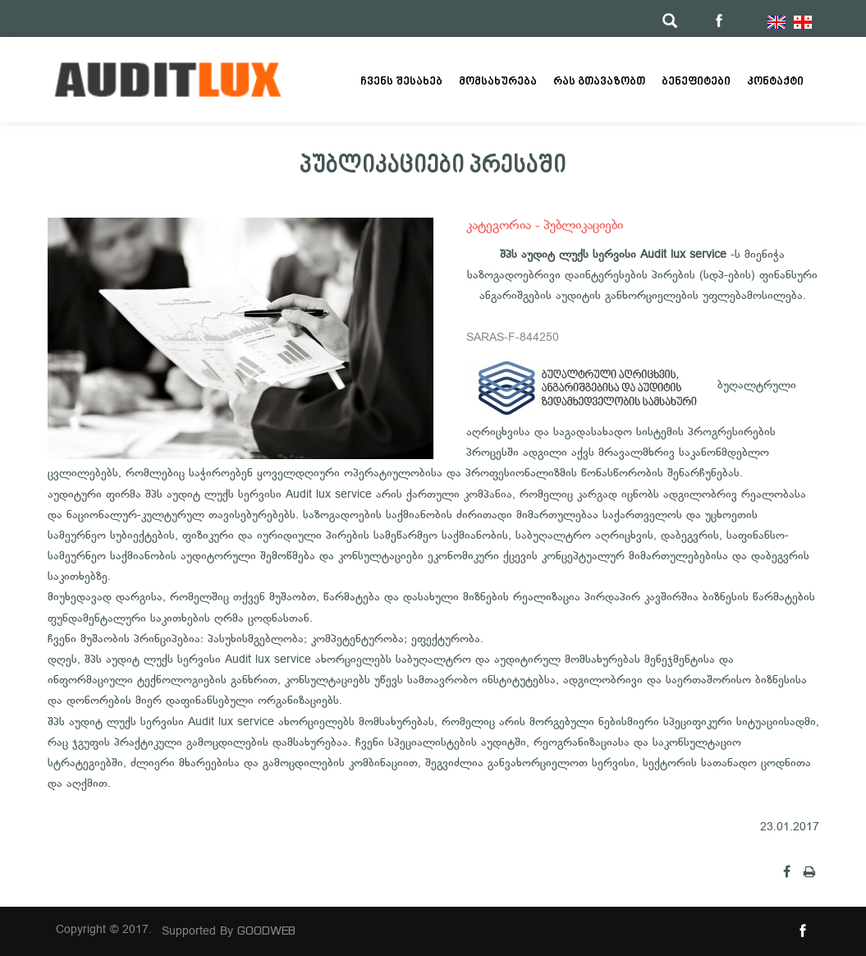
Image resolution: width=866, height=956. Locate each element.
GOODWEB (266, 930)
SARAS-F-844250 (512, 338)
